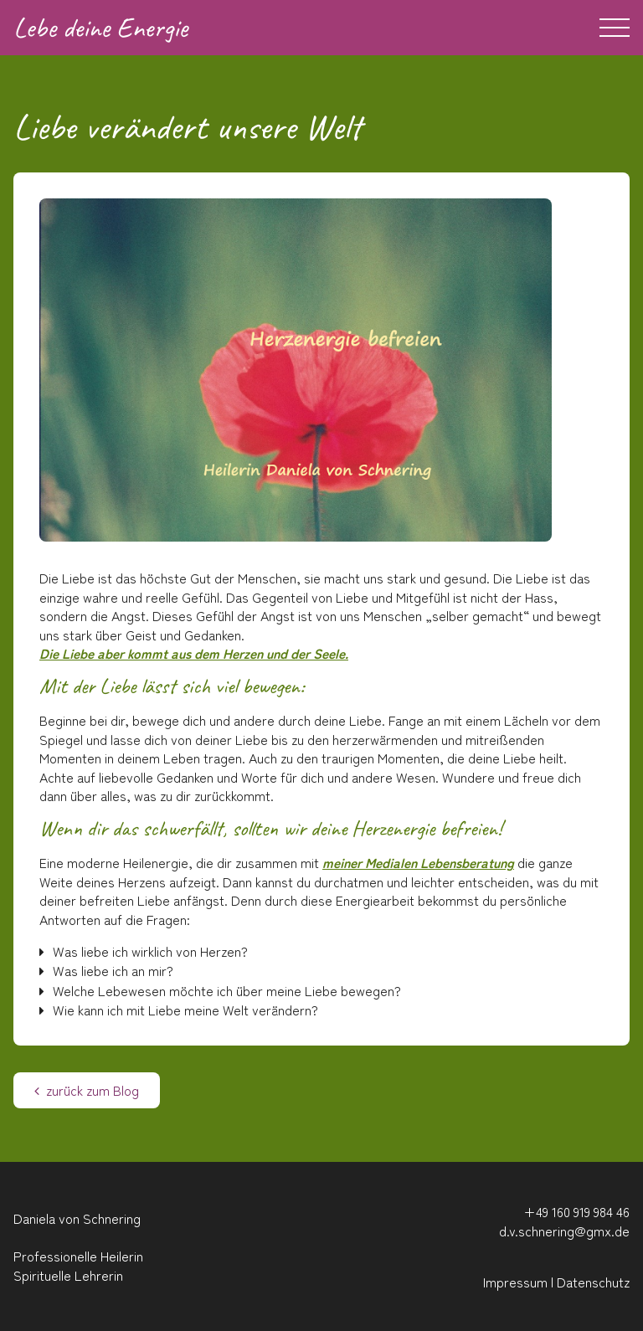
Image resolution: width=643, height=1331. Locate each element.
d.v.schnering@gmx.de (564, 1231)
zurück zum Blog (86, 1090)
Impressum (515, 1282)
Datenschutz (593, 1282)
